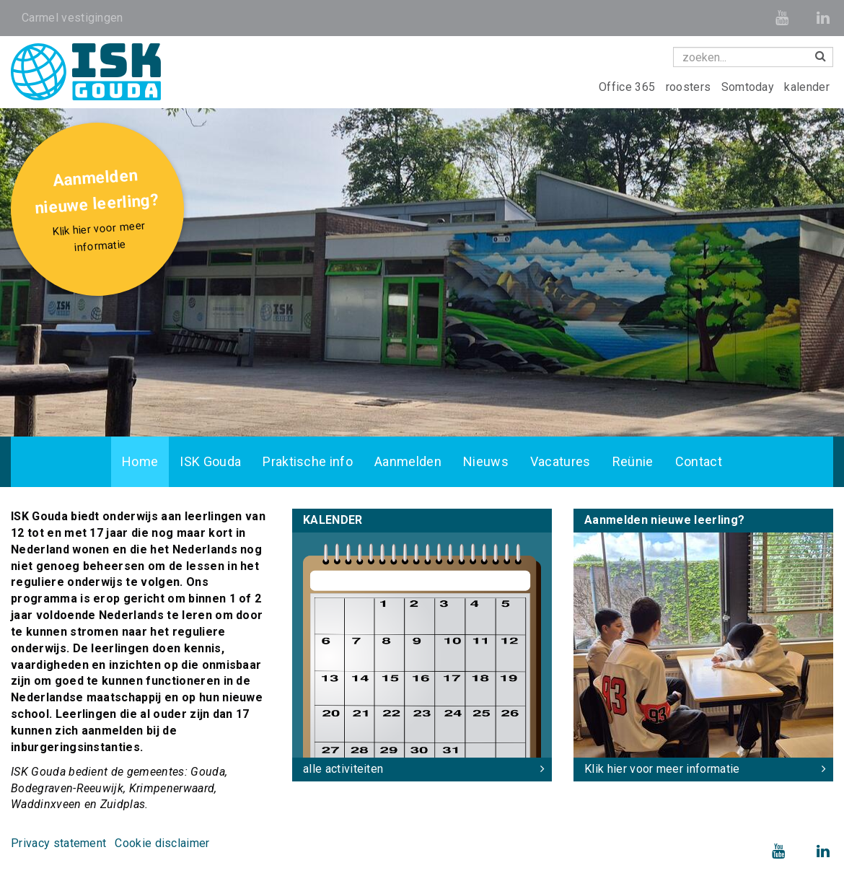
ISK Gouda (210, 461)
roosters (690, 87)
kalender (807, 87)
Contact (698, 461)
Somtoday (749, 87)
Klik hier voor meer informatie (662, 769)
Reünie (633, 461)
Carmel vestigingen (72, 18)
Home (140, 461)
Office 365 (629, 87)
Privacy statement (58, 843)
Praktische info (308, 461)
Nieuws (486, 461)
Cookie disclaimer (162, 843)
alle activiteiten (343, 769)
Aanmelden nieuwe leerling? (99, 212)
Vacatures (560, 461)
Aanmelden (407, 461)
